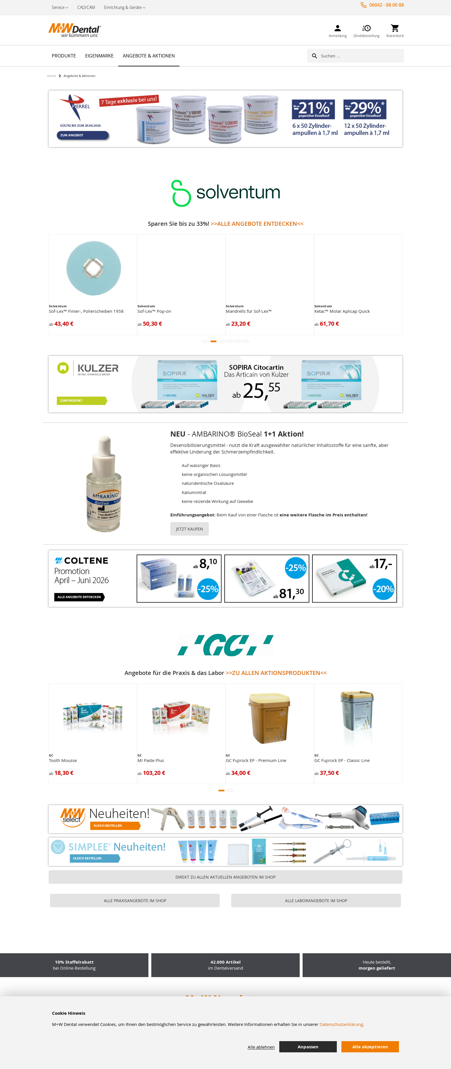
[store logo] (76, 30)
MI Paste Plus (150, 760)
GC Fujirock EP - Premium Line (256, 760)
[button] (205, 341)
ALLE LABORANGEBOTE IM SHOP (316, 900)
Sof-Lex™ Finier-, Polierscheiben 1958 (86, 311)
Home (51, 76)
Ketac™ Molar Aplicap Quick (342, 311)
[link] (338, 30)
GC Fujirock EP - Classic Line (342, 760)
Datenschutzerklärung (341, 1024)
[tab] (408, 1047)
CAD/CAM (86, 7)
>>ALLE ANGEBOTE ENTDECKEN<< (257, 223)
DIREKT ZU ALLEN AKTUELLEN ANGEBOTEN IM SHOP (225, 877)
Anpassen (308, 1047)
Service (58, 7)
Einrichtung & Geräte (123, 7)
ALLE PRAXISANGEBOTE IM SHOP (135, 900)
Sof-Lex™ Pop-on (154, 311)
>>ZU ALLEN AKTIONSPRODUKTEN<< (276, 673)
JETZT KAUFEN (189, 529)
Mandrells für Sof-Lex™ (249, 311)
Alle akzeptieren (370, 1047)
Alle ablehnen (261, 1047)
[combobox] (362, 56)
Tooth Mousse (63, 760)
